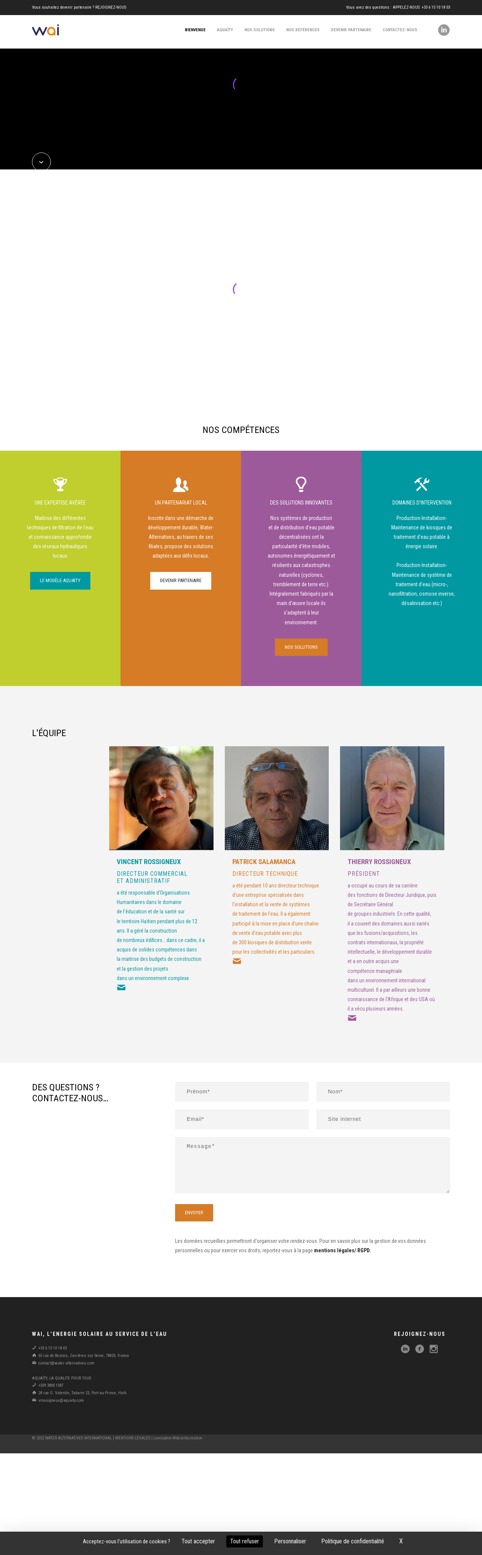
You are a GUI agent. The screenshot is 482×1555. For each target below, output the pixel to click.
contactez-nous (400, 29)
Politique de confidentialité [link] (352, 1541)
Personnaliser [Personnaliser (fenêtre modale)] (290, 1541)
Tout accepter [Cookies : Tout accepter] (198, 1541)
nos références (303, 29)
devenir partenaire (351, 29)
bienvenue (195, 29)
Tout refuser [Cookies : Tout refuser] (244, 1541)
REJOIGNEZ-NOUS (110, 7)
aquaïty (225, 29)
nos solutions (259, 29)
